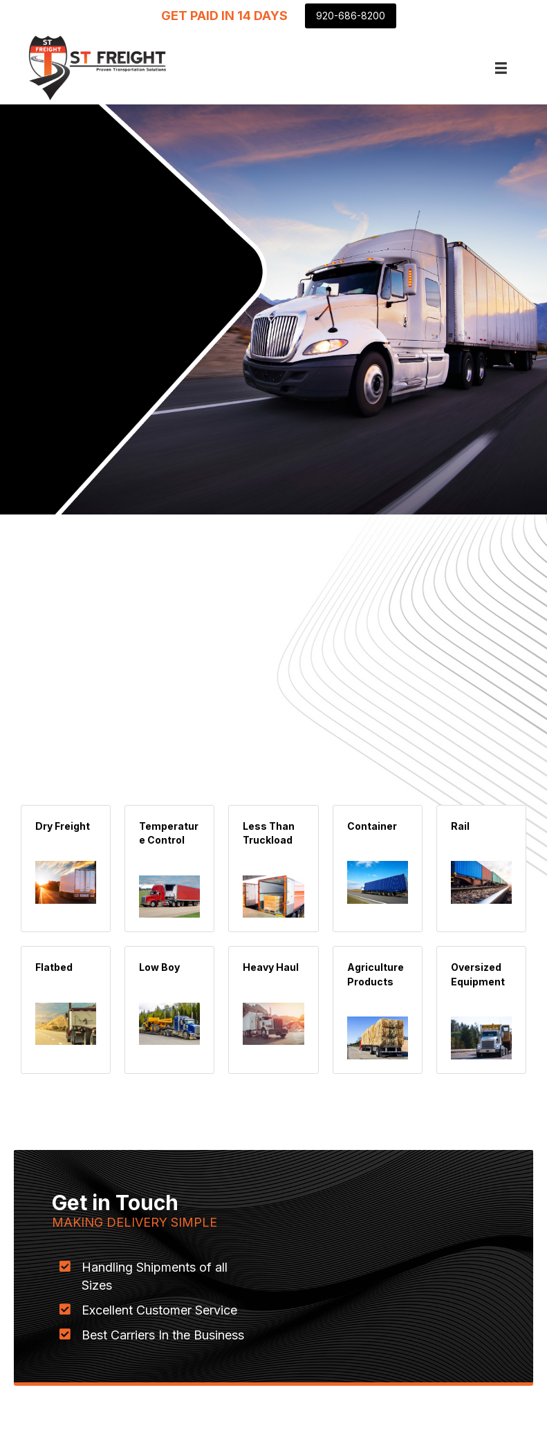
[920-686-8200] (350, 15)
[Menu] (501, 68)
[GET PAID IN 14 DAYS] (224, 15)
